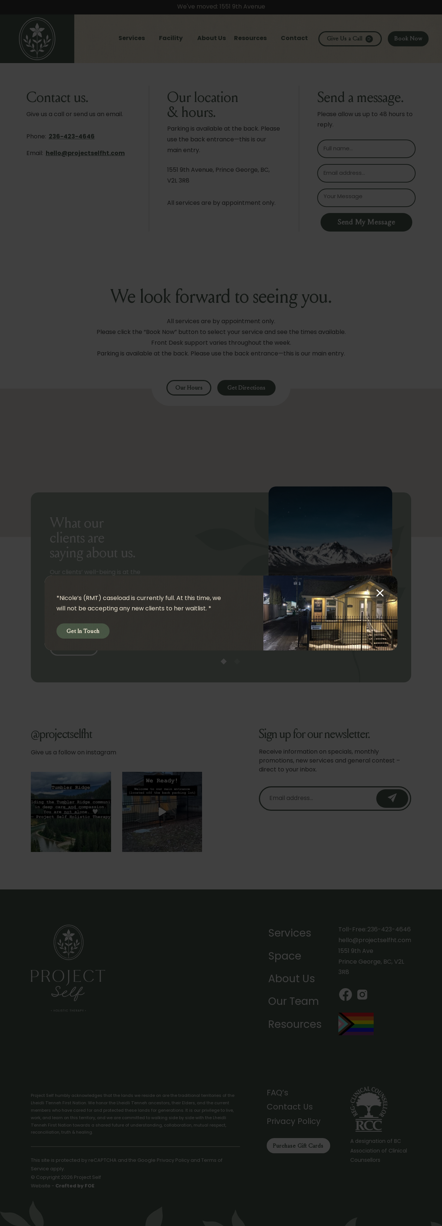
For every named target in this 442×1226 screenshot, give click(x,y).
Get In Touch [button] (83, 632)
